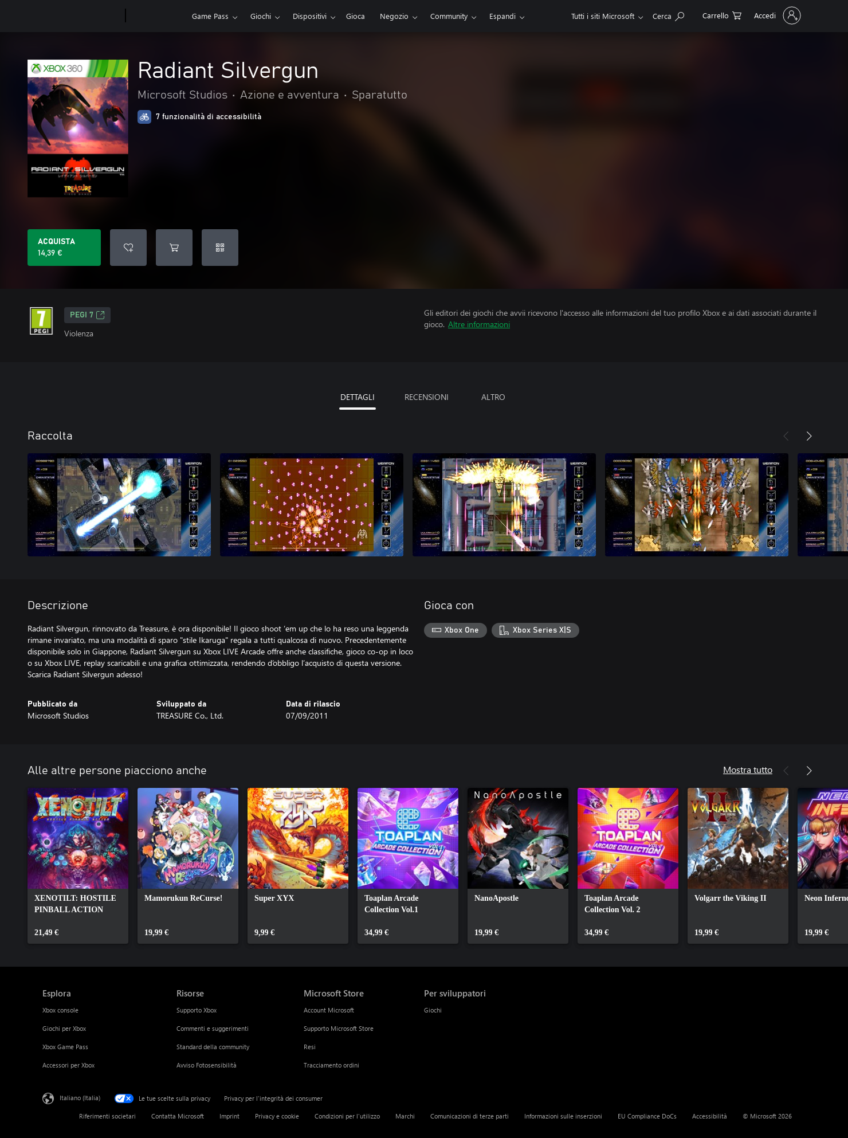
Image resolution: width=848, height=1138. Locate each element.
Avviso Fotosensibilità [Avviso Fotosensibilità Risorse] (206, 1065)
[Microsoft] (81, 16)
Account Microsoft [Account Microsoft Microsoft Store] (329, 1010)
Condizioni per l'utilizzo (347, 1116)
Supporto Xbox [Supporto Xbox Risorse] (196, 1010)
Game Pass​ (210, 16)
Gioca (355, 16)
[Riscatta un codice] (220, 247)
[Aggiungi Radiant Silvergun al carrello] (174, 247)
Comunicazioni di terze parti (469, 1116)
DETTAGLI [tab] (357, 396)
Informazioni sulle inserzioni (563, 1116)
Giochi (260, 16)
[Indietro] (786, 436)
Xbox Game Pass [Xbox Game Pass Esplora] (65, 1046)
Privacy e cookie (277, 1116)
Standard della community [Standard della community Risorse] (212, 1046)
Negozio (394, 16)
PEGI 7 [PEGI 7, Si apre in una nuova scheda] (87, 315)
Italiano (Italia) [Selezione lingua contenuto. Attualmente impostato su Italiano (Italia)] (80, 1097)
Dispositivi (310, 16)
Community (449, 16)
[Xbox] (157, 16)
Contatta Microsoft (177, 1116)
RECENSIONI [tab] (427, 396)
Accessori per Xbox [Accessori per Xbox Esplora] (68, 1065)
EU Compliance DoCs (647, 1116)
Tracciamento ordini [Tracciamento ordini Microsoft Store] (331, 1065)
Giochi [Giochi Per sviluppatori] (433, 1010)
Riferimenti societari (107, 1116)
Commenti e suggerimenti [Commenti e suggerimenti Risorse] (212, 1028)
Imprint (229, 1116)
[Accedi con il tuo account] (776, 15)
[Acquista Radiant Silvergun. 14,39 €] (64, 247)
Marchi (405, 1116)
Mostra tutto (747, 769)
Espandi (502, 16)
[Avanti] (809, 436)
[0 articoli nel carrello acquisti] (721, 14)
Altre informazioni (479, 324)
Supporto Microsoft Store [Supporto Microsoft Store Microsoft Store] (339, 1028)
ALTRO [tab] (493, 396)
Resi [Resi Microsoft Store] (310, 1046)
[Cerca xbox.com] (668, 15)
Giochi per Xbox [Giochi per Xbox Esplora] (64, 1028)
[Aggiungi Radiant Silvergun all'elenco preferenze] (128, 247)
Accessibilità (709, 1116)
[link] (78, 866)
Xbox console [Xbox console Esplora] (60, 1010)
